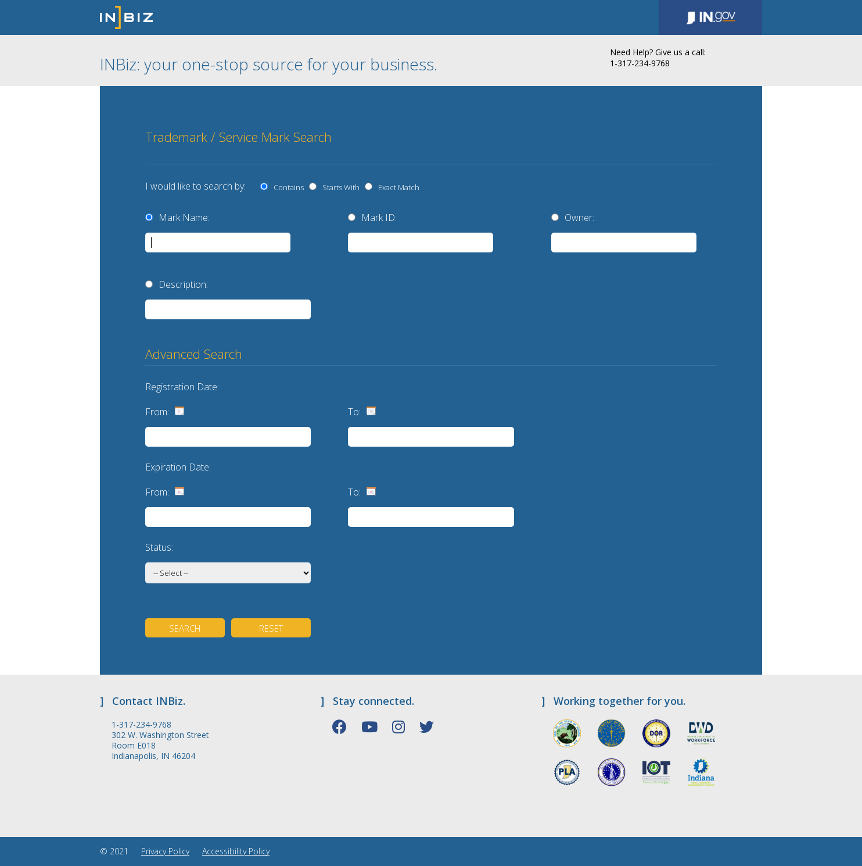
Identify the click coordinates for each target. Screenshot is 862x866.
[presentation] (639, 139)
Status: (159, 547)
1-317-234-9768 (141, 724)
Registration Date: (182, 386)
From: (157, 411)
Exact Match (397, 187)
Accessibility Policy (236, 851)
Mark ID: (379, 217)
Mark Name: (184, 217)
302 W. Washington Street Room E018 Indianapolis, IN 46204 (160, 745)
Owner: (579, 217)
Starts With (339, 187)
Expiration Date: (178, 467)
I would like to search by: (195, 186)
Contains (287, 187)
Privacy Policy (165, 851)
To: (354, 411)
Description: (183, 284)
